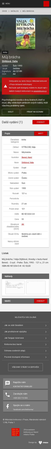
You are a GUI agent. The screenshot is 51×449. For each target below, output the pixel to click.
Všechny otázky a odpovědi (25, 367)
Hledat (45, 2)
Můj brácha (28, 11)
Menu (6, 3)
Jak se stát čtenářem (13, 325)
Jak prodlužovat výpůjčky (15, 331)
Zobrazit (41, 122)
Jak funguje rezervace (14, 338)
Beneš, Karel (27, 157)
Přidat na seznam (35, 112)
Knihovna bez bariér (13, 344)
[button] (25, 34)
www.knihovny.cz (40, 91)
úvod (4, 11)
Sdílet (11, 112)
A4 (23, 224)
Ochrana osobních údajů (14, 351)
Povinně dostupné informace (17, 357)
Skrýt (40, 133)
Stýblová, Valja (10, 61)
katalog (15, 11)
